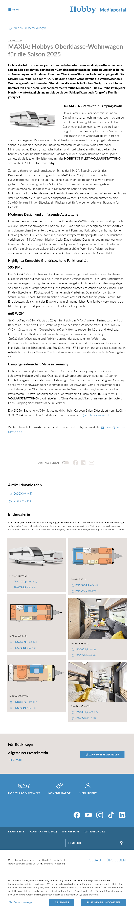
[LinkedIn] (122, 815)
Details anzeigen (23, 902)
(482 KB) (86, 712)
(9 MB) (22, 493)
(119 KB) (24, 647)
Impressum (70, 831)
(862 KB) (25, 581)
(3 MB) (85, 649)
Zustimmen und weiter (103, 902)
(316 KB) (85, 718)
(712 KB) (22, 501)
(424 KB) (87, 585)
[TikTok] (111, 815)
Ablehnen (62, 902)
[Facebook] (77, 815)
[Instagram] (99, 815)
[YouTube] (88, 815)
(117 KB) (24, 707)
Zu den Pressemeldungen (27, 28)
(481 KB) (85, 655)
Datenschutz (94, 831)
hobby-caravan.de (98, 415)
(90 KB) (85, 591)
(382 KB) (25, 641)
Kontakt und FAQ (43, 831)
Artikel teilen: (48, 462)
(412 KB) (25, 702)
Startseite (16, 831)
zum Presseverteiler (104, 754)
